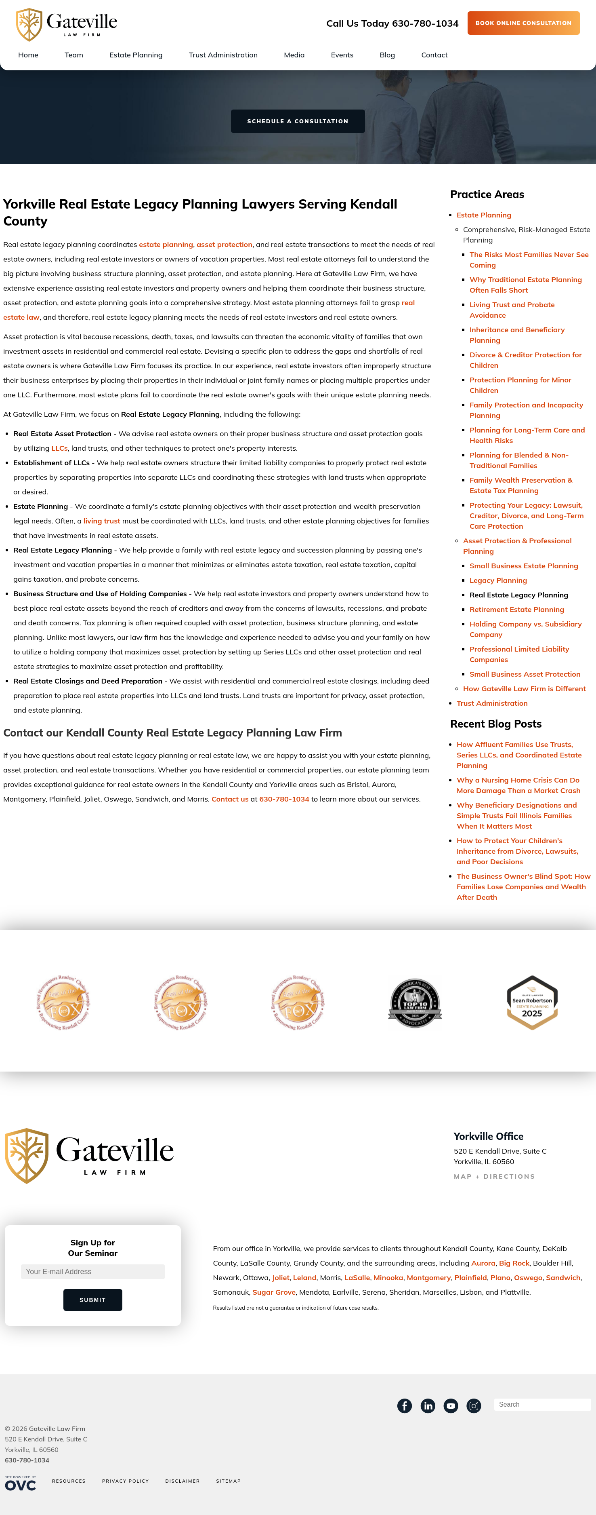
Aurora (483, 1263)
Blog (387, 54)
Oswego (528, 1277)
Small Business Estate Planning (524, 565)
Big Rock (514, 1263)
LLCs (59, 448)
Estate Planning (136, 54)
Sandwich (563, 1277)
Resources (69, 1481)
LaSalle (357, 1277)
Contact (434, 54)
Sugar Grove (274, 1292)
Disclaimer (182, 1481)
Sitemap (228, 1481)
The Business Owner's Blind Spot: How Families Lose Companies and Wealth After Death (524, 886)
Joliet (281, 1277)
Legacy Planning (498, 580)
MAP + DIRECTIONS (495, 1176)
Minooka (388, 1277)
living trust (102, 520)
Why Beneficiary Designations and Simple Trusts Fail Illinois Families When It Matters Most (517, 815)
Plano (500, 1277)
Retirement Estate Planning (517, 609)
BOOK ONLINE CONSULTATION (524, 23)
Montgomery (429, 1277)
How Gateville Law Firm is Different (524, 688)
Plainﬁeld (471, 1277)
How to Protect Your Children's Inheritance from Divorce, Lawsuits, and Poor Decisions (518, 851)
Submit (93, 1300)
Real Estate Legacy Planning (519, 594)
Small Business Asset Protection (525, 674)
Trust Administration (223, 54)
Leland (305, 1277)
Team (74, 54)
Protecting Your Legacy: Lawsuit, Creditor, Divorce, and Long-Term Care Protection (527, 515)
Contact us (230, 799)
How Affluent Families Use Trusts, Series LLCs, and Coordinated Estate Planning (519, 755)
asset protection (224, 244)
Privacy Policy (125, 1481)
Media (294, 54)
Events (342, 54)
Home (28, 54)
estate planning (166, 244)
